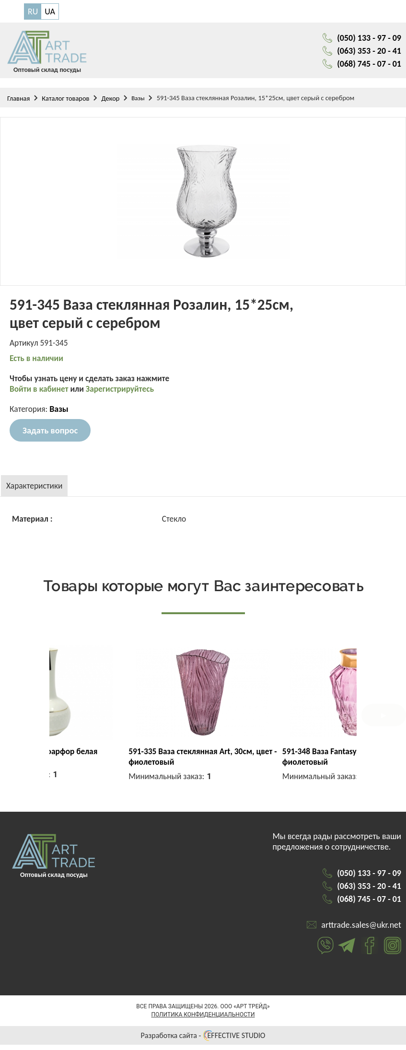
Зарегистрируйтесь (124, 394)
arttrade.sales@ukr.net (361, 930)
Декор (110, 101)
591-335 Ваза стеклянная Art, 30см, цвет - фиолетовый (271, 761)
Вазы (137, 101)
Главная (18, 101)
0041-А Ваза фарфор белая (126, 756)
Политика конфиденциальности (203, 1019)
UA (50, 11)
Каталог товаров (65, 101)
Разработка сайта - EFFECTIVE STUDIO (203, 1040)
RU (33, 11)
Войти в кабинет (41, 394)
